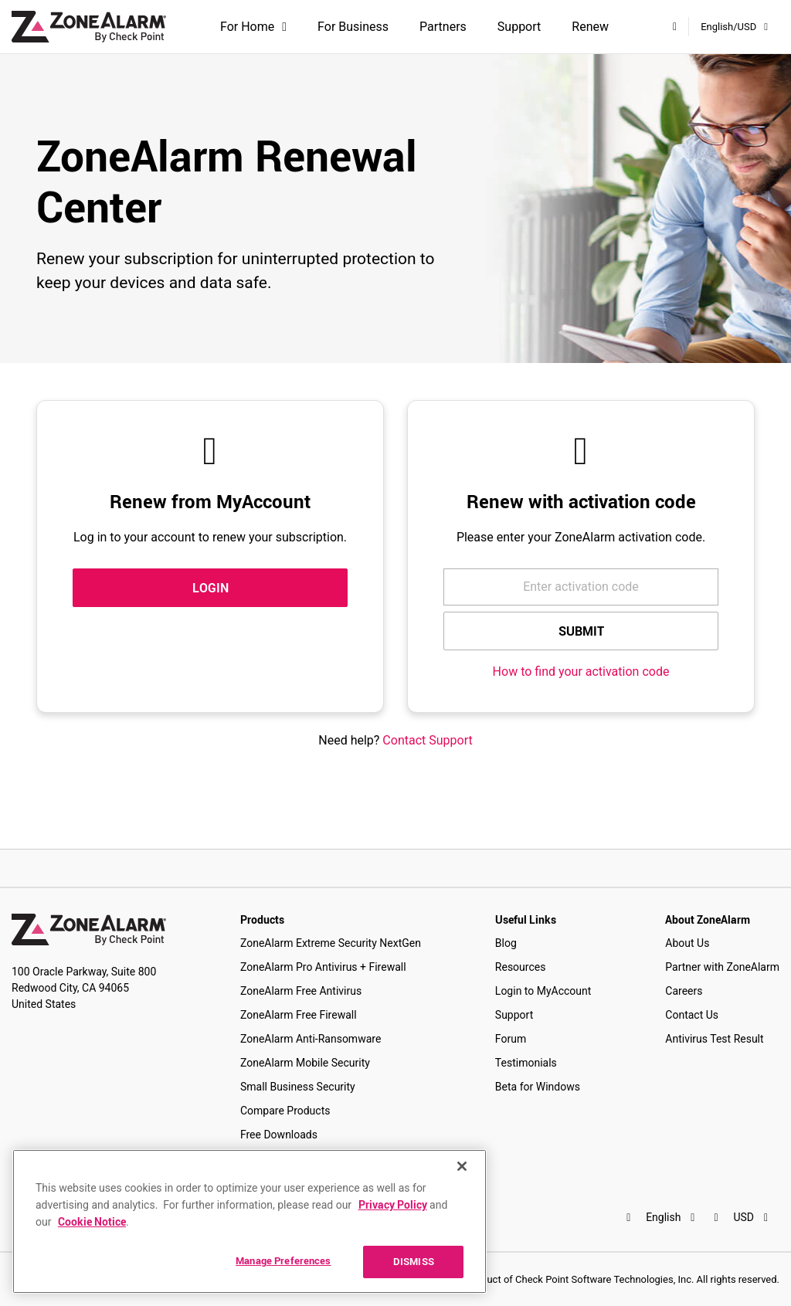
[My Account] (674, 26)
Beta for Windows (537, 1086)
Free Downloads (278, 1134)
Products (262, 919)
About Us (687, 943)
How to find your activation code (581, 671)
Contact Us (691, 1015)
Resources (520, 967)
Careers (683, 991)
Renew (590, 26)
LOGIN (210, 587)
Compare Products (285, 1110)
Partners (443, 26)
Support (519, 26)
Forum (510, 1039)
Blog (506, 943)
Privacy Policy (392, 1204)
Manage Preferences (283, 1260)
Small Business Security (297, 1086)
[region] (249, 1221)
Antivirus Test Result (714, 1039)
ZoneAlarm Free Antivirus (301, 991)
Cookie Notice (92, 1221)
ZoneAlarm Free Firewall (298, 1015)
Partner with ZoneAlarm (722, 967)
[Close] (462, 1166)
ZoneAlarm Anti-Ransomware (310, 1039)
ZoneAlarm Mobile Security (305, 1063)
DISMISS (413, 1261)
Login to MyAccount (543, 991)
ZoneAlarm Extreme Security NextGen (330, 943)
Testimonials (526, 1063)
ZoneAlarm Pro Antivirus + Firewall (323, 967)
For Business (353, 26)
